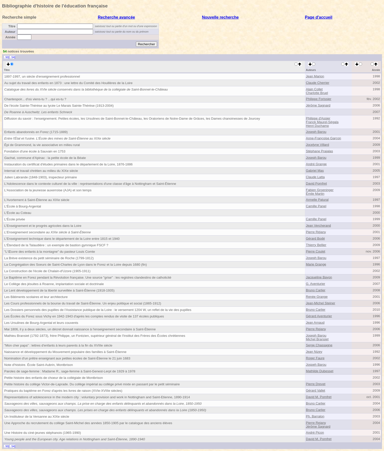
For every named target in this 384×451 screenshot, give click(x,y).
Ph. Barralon (315, 416)
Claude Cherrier (317, 83)
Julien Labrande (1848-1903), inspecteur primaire (40, 177)
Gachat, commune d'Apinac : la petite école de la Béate (45, 158)
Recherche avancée (116, 17)
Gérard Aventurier (319, 316)
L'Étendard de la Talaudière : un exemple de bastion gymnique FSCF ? (56, 245)
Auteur (10, 32)
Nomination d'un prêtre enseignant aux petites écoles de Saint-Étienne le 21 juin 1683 (67, 358)
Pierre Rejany (316, 329)
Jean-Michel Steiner (320, 303)
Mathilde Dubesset (319, 371)
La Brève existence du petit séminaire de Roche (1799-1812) (49, 258)
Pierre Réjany (316, 232)
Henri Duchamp (317, 126)
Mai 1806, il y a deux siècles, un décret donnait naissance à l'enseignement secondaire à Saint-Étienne (80, 329)
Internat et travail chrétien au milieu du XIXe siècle (41, 171)
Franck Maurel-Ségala (322, 122)
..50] (6, 57)
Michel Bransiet (317, 339)
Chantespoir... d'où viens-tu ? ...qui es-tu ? (35, 99)
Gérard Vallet (315, 390)
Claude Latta (315, 177)
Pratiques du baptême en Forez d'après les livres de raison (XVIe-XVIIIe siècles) (63, 391)
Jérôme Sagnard (318, 105)
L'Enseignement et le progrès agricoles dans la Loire (42, 226)
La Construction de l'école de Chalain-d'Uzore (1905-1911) (47, 271)
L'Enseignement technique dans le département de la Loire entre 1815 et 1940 (61, 239)
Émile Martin (315, 194)
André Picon (315, 432)
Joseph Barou (316, 132)
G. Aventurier (315, 284)
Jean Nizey (314, 351)
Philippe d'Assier (318, 118)
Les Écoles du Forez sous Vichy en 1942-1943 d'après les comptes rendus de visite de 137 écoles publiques (84, 316)
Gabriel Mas (315, 170)
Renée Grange (317, 297)
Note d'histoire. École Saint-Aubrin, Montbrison (38, 365)
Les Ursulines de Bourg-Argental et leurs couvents (41, 323)
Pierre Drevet (316, 384)
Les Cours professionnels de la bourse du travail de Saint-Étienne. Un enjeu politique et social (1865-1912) (82, 303)
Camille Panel (316, 206)
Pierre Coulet (315, 251)
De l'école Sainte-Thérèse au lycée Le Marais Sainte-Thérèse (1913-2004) (59, 105)
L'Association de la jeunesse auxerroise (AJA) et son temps (48, 190)
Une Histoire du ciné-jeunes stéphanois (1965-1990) (42, 433)
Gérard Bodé (315, 238)
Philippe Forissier (318, 99)
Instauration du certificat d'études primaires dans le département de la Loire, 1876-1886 (68, 164)
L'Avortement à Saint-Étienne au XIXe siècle (36, 200)
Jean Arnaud (315, 322)
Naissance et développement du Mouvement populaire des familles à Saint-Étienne (65, 352)
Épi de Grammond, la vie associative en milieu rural (42, 145)
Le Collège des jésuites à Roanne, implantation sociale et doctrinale (54, 284)
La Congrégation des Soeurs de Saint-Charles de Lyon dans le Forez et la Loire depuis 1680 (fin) (75, 264)
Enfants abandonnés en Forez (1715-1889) (36, 132)
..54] (12, 57)
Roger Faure (315, 358)
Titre (11, 26)
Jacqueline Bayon (319, 277)
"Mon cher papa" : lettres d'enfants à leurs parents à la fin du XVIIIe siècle (58, 345)
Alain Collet (314, 89)
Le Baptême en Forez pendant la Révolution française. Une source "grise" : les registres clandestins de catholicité (87, 277)
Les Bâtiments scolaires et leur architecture (36, 297)
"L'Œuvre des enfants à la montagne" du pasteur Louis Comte (49, 251)
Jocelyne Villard (317, 145)
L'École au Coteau (17, 213)
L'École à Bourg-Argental (22, 206)
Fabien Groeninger (319, 190)
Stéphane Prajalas (319, 151)
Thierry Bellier (316, 245)
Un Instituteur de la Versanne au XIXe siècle (36, 416)
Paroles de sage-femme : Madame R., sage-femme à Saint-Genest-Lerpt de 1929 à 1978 (69, 371)
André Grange (316, 164)
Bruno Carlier (316, 290)
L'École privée (14, 219)
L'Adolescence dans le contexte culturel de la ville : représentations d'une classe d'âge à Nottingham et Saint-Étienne (90, 184)
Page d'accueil (318, 17)
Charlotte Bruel (317, 93)
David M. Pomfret (318, 397)
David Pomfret (316, 183)
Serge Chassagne (319, 345)
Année (10, 37)
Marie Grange (316, 264)
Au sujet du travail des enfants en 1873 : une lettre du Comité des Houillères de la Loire (68, 83)
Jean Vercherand (318, 225)
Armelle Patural (317, 199)
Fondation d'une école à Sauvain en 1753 (34, 151)
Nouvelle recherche (220, 17)
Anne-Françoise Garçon (323, 138)
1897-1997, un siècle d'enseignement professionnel (42, 76)
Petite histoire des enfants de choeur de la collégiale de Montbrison (53, 378)
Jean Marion (315, 76)
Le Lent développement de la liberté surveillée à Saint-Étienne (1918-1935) (59, 290)
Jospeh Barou (316, 364)
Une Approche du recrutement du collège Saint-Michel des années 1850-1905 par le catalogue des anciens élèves (88, 423)
